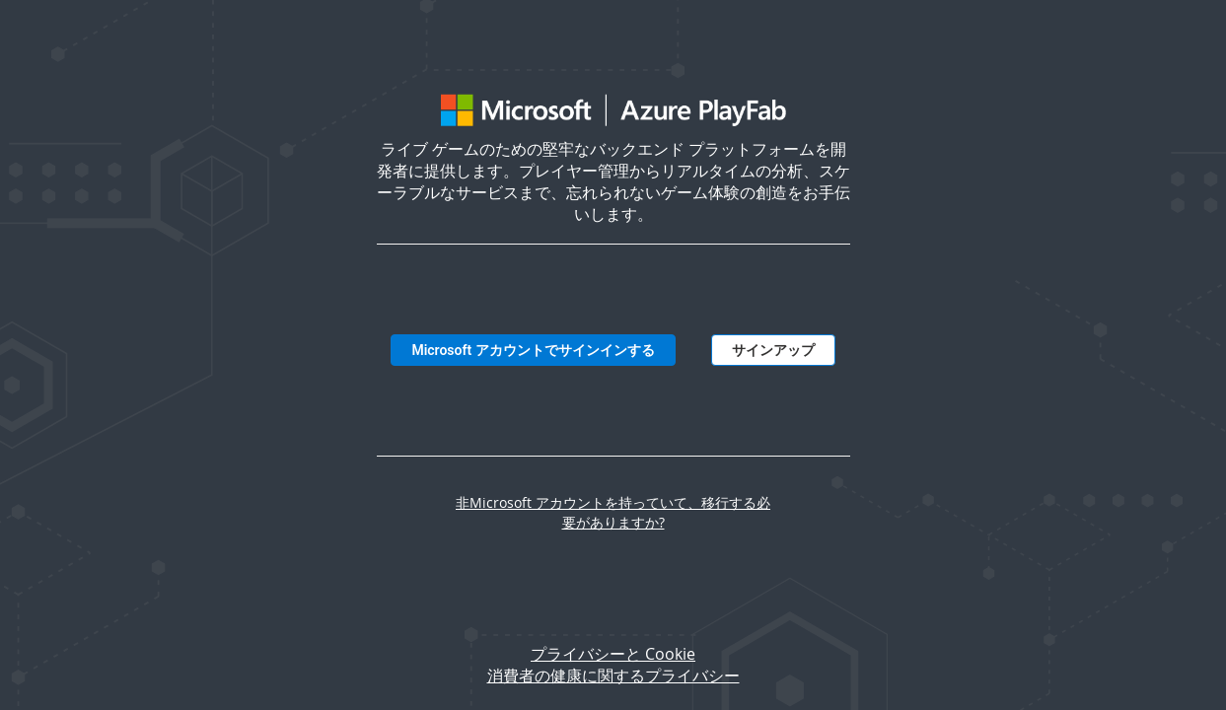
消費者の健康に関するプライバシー (613, 675)
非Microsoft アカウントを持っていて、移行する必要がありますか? (613, 512)
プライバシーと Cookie (613, 654)
